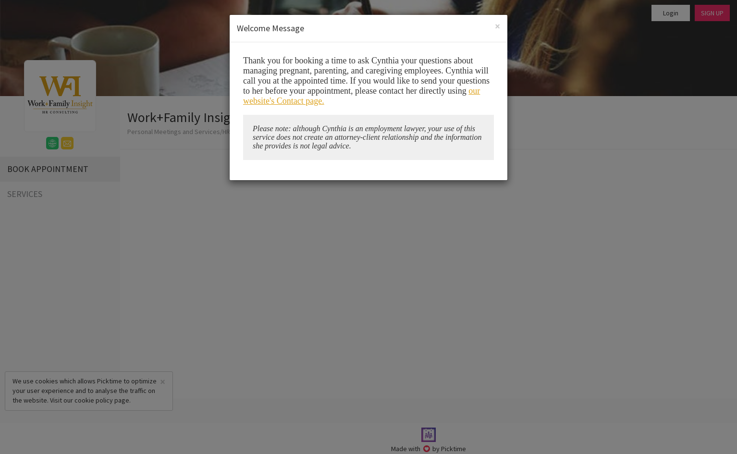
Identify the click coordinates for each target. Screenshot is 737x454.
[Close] (497, 26)
